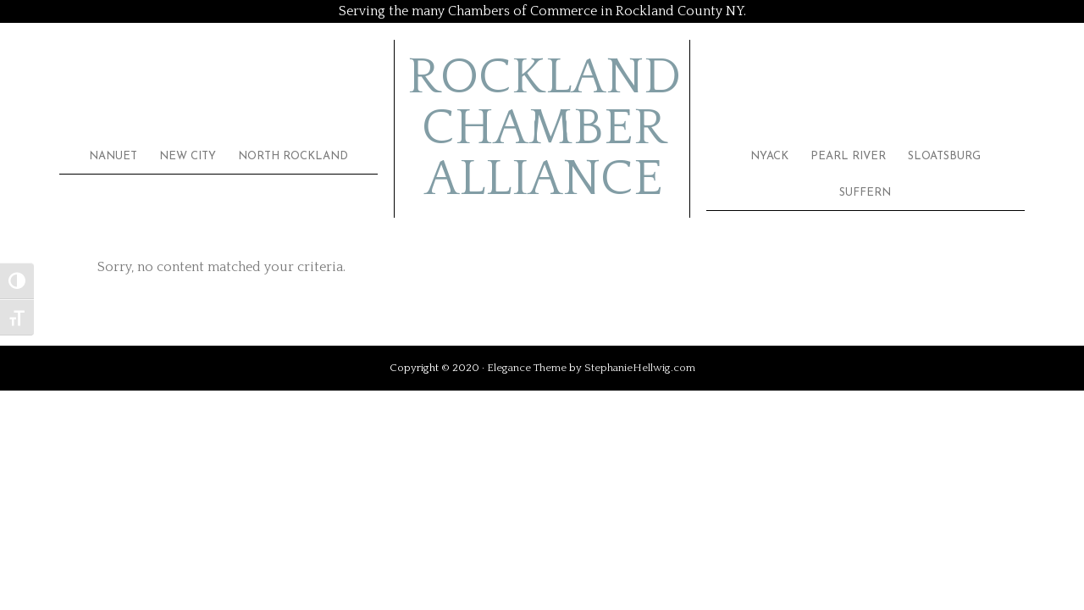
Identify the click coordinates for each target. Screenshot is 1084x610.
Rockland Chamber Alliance (544, 129)
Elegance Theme (527, 368)
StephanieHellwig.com (639, 368)
